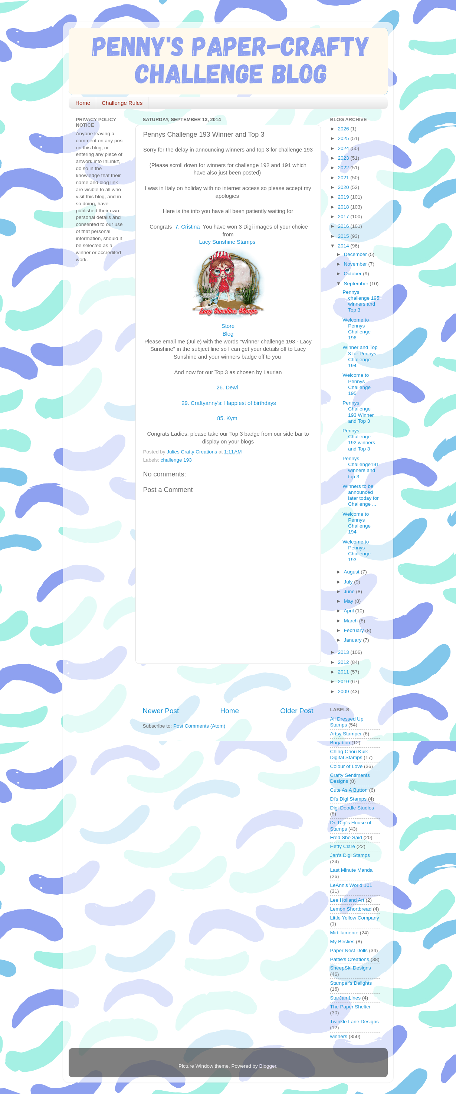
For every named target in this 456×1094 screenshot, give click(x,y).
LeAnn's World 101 (351, 885)
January (353, 640)
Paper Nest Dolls (349, 950)
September (357, 283)
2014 (344, 246)
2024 (344, 148)
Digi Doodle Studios (352, 808)
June (350, 591)
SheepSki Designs (350, 968)
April (349, 610)
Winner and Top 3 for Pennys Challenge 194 (359, 356)
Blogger (267, 1066)
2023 (344, 158)
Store (228, 326)
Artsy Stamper (346, 733)
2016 (344, 226)
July (349, 582)
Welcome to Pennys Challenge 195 (356, 384)
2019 (344, 197)
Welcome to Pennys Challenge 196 (356, 329)
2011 (344, 672)
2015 (344, 236)
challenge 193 (176, 460)
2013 (344, 652)
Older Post (296, 711)
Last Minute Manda (351, 870)
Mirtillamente (344, 932)
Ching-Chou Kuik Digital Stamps (349, 754)
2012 (344, 662)
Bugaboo (340, 742)
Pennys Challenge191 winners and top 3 (360, 467)
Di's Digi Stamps (348, 799)
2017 (344, 216)
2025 (344, 138)
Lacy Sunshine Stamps (228, 242)
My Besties (342, 941)
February (354, 630)
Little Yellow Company (354, 918)
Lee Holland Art (347, 900)
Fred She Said (346, 837)
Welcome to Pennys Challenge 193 (356, 551)
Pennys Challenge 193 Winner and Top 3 (358, 412)
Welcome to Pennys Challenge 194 (356, 523)
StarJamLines (345, 998)
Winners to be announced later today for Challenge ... (360, 495)
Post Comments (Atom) (199, 726)
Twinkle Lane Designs (354, 1021)
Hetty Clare (342, 846)
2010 (344, 681)
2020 (344, 187)
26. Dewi (228, 387)
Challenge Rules (122, 103)
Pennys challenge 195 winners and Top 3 (360, 301)
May (349, 601)
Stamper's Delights (351, 983)
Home (82, 103)
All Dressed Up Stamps (347, 722)
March (351, 621)
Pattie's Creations (349, 959)
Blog (228, 334)
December (356, 254)
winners (339, 1036)
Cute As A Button (349, 790)
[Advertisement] (229, 685)
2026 (344, 129)
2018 (344, 207)
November (356, 264)
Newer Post (161, 711)
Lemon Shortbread (351, 909)
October (353, 273)
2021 (344, 177)
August (352, 572)
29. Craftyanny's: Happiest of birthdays (228, 403)
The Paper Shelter (350, 1007)
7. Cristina (188, 227)
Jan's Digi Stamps (350, 855)
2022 (344, 167)
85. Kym (228, 418)
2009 (344, 691)
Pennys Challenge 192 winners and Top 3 (358, 440)
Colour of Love (346, 766)
